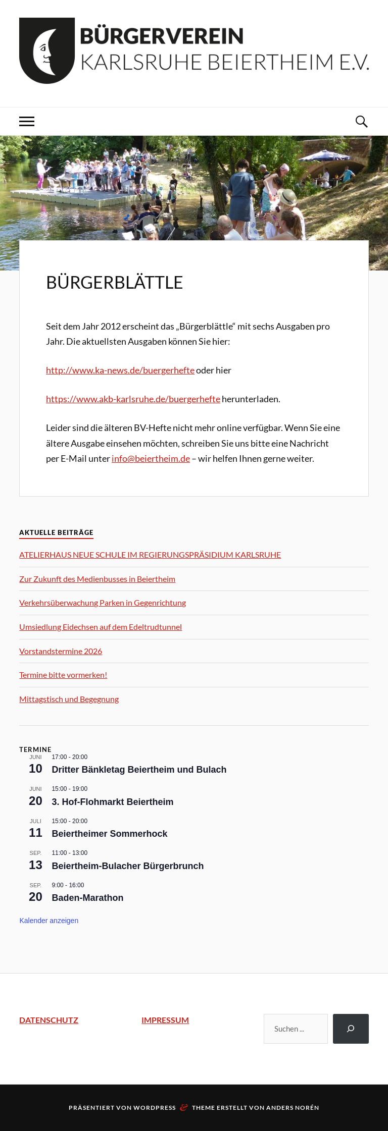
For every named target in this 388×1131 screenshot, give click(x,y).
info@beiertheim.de (151, 458)
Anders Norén (292, 1107)
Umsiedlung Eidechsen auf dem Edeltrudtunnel (100, 626)
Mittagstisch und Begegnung (69, 699)
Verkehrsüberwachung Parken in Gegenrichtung (102, 602)
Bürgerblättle (114, 282)
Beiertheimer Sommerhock (109, 834)
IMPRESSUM (165, 1020)
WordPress (154, 1107)
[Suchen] (351, 1029)
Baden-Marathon (87, 898)
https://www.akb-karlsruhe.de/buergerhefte (133, 398)
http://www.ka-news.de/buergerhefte (120, 369)
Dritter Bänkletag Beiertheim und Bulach (139, 770)
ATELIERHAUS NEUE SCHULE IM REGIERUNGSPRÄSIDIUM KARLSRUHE (150, 554)
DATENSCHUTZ (48, 1020)
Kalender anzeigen (48, 921)
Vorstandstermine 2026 (60, 651)
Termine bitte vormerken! (63, 674)
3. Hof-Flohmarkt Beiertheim (112, 802)
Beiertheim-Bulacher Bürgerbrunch (128, 866)
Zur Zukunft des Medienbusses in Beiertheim (97, 578)
